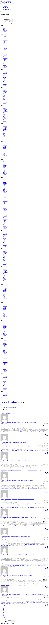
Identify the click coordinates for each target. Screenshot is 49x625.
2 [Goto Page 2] (3, 608)
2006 (2, 374)
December (5, 36)
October (4, 38)
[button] (1, 2)
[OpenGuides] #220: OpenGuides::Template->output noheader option (15, 536)
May (4, 44)
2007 (2, 356)
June (4, 43)
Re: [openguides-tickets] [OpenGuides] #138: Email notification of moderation (17, 460)
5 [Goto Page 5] (3, 611)
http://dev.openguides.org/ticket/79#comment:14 (32, 602)
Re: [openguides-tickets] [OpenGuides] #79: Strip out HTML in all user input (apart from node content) (22, 554)
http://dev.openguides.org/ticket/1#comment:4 (10, 450)
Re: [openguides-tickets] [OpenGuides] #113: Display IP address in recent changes (18, 422)
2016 (2, 195)
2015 (2, 213)
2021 (2, 105)
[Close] (1, 11)
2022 (2, 87)
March (4, 29)
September (5, 40)
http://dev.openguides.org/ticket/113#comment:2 (11, 525)
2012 (2, 266)
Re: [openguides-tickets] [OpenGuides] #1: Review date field (14, 442)
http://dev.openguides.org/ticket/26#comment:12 (24, 583)
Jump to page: (5, 619)
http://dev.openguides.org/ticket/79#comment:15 (20, 565)
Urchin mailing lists (7, 1)
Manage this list (7, 9)
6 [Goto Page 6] (3, 612)
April (4, 28)
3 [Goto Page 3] (3, 609)
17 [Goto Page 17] (3, 616)
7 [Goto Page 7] (3, 614)
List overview (4, 397)
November (5, 37)
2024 (2, 52)
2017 (2, 177)
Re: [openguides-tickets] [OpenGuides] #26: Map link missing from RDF (16, 575)
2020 (2, 123)
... (3, 615)
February (5, 30)
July (4, 42)
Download (3, 398)
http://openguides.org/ (37, 431)
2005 (2, 391)
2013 (2, 248)
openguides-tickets (9, 402)
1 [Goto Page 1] (3, 607)
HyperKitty (8, 623)
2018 (2, 159)
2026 (2, 25)
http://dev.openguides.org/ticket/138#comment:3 (11, 507)
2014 (2, 230)
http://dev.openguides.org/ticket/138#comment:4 (11, 488)
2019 (2, 141)
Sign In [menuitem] (4, 2)
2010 (2, 302)
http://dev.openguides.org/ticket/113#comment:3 (16, 431)
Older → (5, 617)
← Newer (5, 605)
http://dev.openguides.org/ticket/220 (31, 544)
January (4, 31)
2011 (2, 284)
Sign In (5, 6)
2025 (2, 34)
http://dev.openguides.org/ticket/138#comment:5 (11, 470)
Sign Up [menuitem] (8, 2)
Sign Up (5, 7)
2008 (2, 338)
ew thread (5, 413)
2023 (2, 70)
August (4, 41)
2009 (2, 320)
